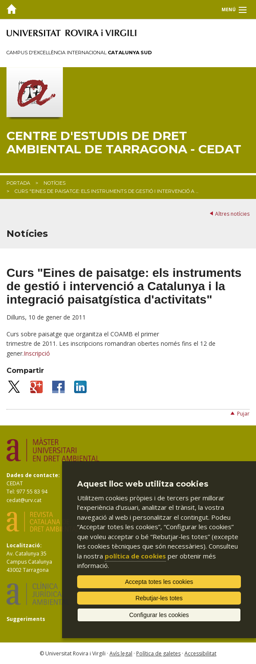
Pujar (243, 413)
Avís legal (120, 653)
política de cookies (135, 556)
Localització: (24, 545)
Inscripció (37, 353)
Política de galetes (158, 653)
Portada (18, 183)
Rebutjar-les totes (159, 598)
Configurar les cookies (159, 614)
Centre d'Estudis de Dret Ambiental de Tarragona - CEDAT (123, 142)
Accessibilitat (200, 653)
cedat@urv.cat (23, 500)
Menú (229, 9)
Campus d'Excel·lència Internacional (79, 53)
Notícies (55, 183)
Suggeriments (25, 619)
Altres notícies (232, 213)
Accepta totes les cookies (159, 581)
